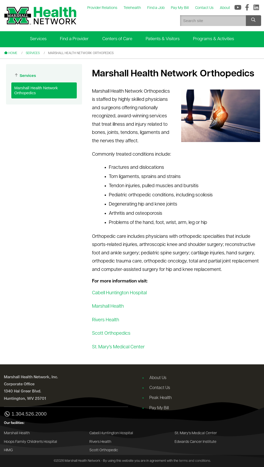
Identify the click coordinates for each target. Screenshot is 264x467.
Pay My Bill (159, 408)
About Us (157, 378)
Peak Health (160, 398)
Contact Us (159, 388)
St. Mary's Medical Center (118, 347)
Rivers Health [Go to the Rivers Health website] (100, 442)
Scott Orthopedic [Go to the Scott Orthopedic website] (103, 450)
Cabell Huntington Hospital (119, 293)
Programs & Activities (213, 39)
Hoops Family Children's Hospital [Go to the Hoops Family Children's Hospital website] (30, 442)
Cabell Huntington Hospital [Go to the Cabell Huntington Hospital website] (111, 433)
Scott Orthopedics (111, 333)
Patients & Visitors (163, 39)
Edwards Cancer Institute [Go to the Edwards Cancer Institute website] (195, 442)
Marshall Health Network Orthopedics (36, 90)
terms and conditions (194, 461)
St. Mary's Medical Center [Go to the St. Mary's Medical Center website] (196, 433)
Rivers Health (105, 320)
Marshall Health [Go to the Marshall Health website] (17, 433)
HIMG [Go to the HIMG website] (8, 450)
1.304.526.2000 (25, 414)
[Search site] (253, 20)
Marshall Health (108, 306)
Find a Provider (74, 39)
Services (38, 39)
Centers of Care (117, 39)
